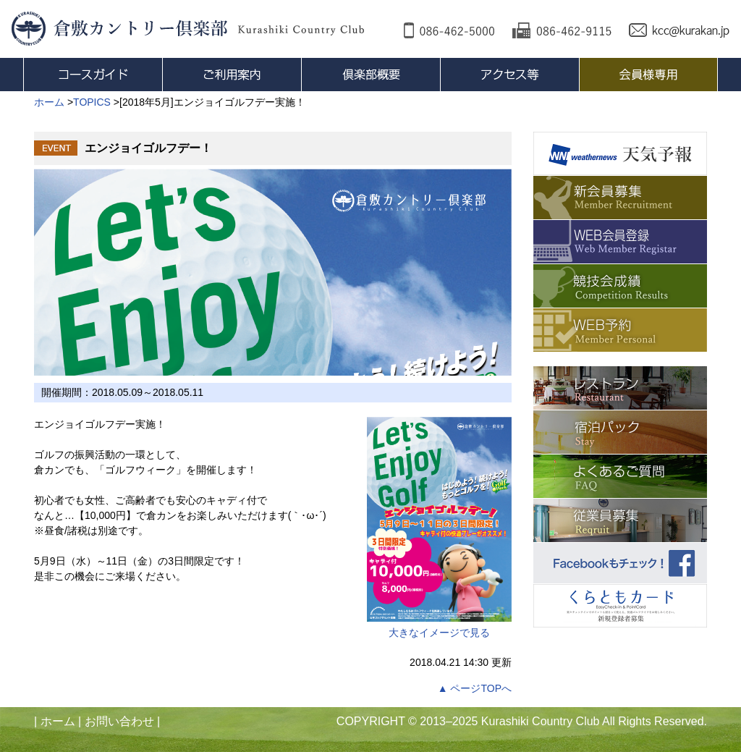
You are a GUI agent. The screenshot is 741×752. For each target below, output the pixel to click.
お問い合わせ (119, 721)
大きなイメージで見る (439, 527)
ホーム (58, 721)
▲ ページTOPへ (475, 688)
